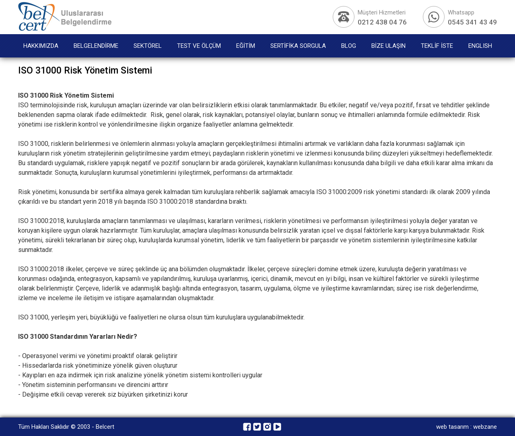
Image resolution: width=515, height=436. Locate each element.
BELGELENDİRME (96, 45)
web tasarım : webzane (466, 426)
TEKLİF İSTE (437, 45)
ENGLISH (480, 45)
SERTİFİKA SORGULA (298, 45)
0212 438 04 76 (382, 22)
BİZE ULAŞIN (388, 45)
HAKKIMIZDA (40, 45)
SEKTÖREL (148, 45)
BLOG (348, 45)
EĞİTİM (245, 45)
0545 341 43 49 (472, 22)
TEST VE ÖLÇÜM (199, 45)
